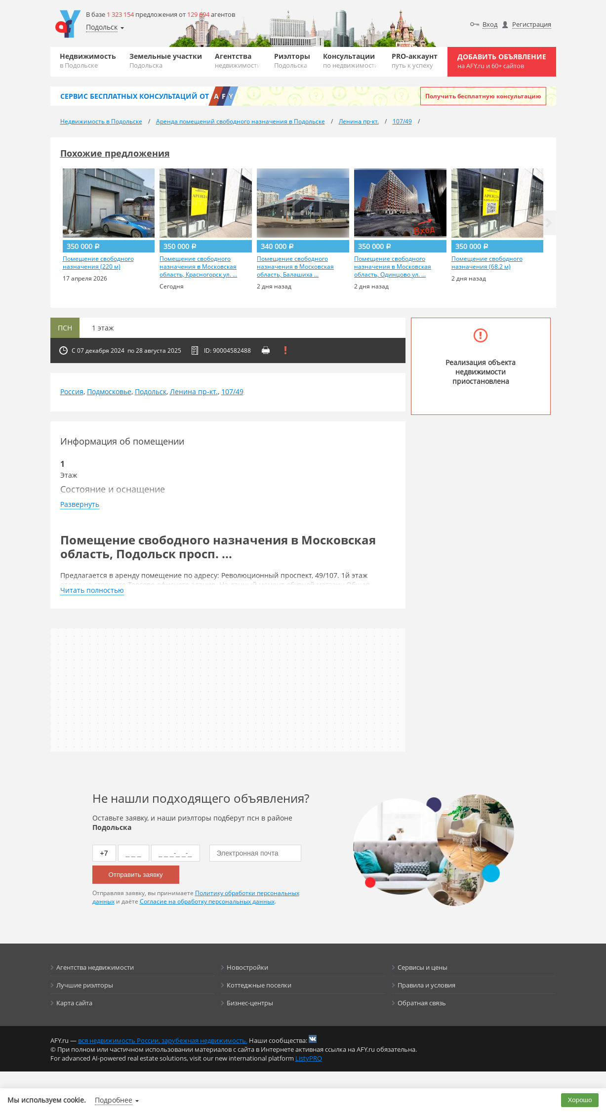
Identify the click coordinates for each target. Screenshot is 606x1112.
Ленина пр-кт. (194, 391)
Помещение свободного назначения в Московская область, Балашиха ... (295, 267)
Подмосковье (109, 391)
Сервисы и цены (422, 967)
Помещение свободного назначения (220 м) (98, 263)
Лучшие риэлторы (84, 985)
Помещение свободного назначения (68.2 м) (487, 263)
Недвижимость (88, 60)
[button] (548, 222)
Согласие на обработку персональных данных (207, 901)
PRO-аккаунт (415, 60)
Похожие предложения (115, 153)
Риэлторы (292, 60)
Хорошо (580, 1100)
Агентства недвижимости (95, 967)
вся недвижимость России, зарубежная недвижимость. (162, 1040)
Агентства (238, 60)
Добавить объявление (501, 61)
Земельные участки (165, 60)
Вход (490, 24)
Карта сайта (74, 1002)
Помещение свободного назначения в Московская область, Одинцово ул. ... (392, 267)
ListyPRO (308, 1058)
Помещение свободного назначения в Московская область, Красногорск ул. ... (198, 267)
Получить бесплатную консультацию (483, 96)
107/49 (232, 391)
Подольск (150, 391)
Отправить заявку (136, 874)
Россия (71, 391)
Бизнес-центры (250, 1002)
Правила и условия (426, 985)
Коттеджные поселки (259, 985)
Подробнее (113, 1100)
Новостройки (247, 967)
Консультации (350, 60)
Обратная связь (422, 1002)
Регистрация (531, 24)
